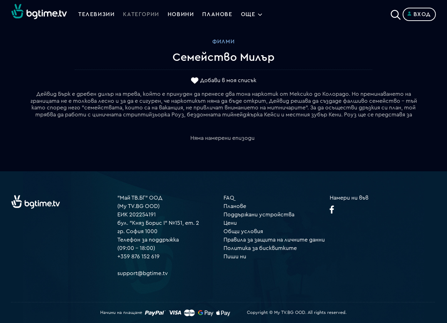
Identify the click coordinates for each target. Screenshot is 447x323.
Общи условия (243, 231)
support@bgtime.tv (142, 273)
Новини (181, 14)
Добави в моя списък (228, 81)
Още (248, 14)
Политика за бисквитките (260, 248)
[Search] (396, 13)
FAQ (229, 198)
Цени (230, 223)
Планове (235, 206)
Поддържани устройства (259, 214)
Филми (223, 41)
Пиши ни (235, 256)
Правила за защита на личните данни (274, 240)
